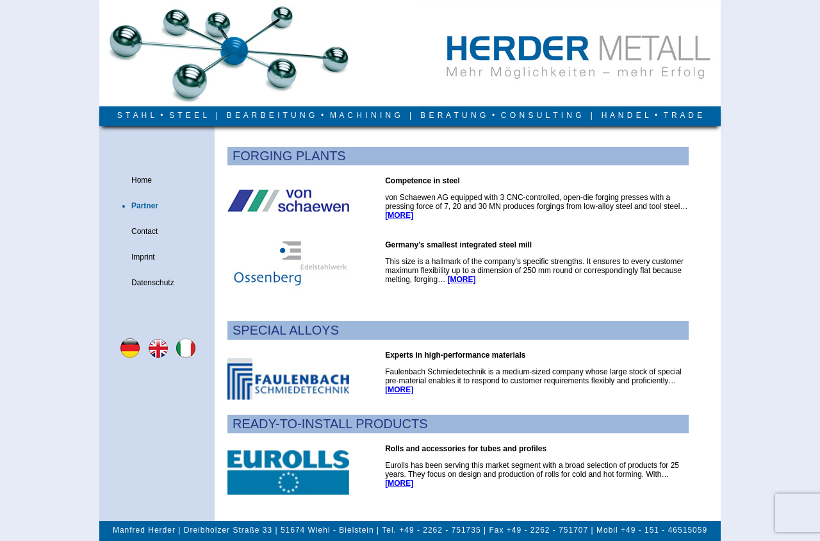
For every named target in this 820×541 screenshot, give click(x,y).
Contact (144, 231)
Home (141, 180)
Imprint (143, 257)
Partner (144, 205)
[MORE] (399, 215)
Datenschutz (152, 282)
